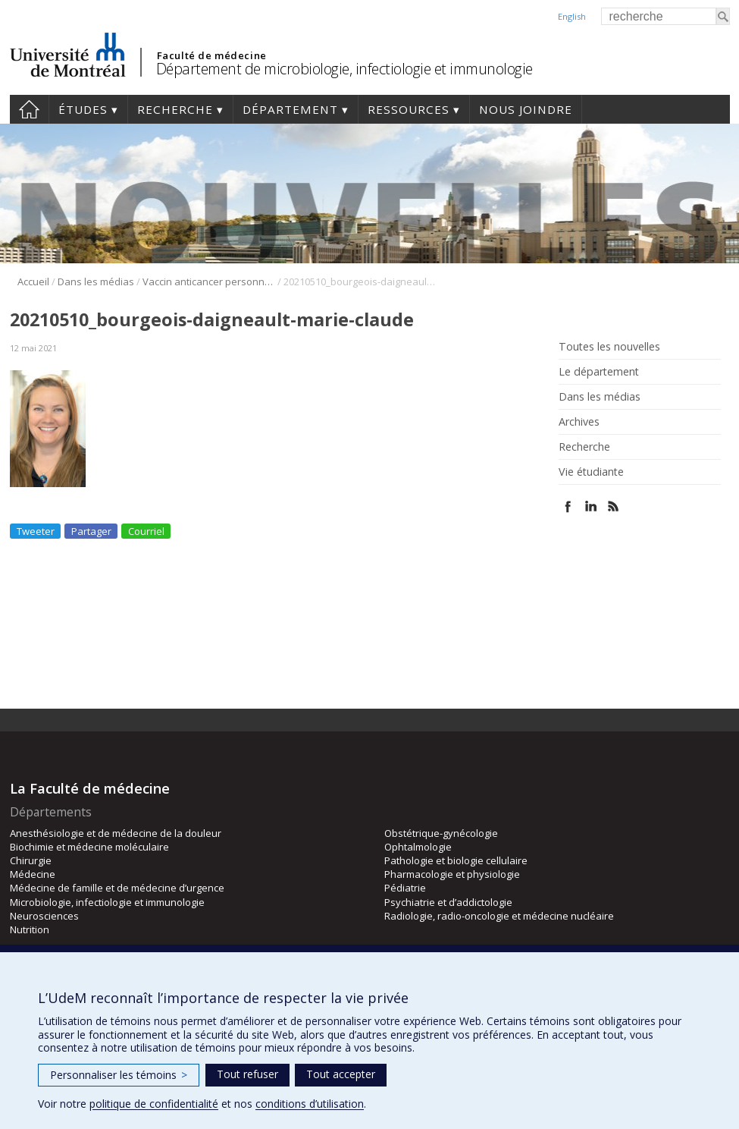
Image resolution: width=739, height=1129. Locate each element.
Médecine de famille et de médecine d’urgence (117, 888)
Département (290, 109)
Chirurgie (31, 860)
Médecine (32, 874)
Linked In (590, 506)
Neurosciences (44, 916)
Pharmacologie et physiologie (452, 874)
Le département (599, 372)
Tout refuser (247, 1074)
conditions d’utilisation (309, 1103)
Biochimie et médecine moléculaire (89, 847)
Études (83, 109)
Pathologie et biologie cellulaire (456, 860)
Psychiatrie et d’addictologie (448, 902)
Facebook (568, 506)
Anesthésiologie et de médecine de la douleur (115, 833)
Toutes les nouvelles (609, 347)
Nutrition (29, 929)
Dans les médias (96, 281)
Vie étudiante (591, 472)
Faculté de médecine (212, 55)
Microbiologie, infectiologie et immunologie (107, 902)
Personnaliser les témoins (118, 1075)
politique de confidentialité (153, 1103)
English (572, 16)
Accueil (29, 109)
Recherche (175, 109)
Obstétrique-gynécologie (441, 833)
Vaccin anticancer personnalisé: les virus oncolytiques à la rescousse (208, 281)
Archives (579, 422)
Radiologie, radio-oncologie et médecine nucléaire (499, 916)
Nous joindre (525, 109)
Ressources (408, 109)
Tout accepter (340, 1074)
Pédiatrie (405, 888)
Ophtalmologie (418, 847)
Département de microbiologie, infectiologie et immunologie (344, 68)
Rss (613, 506)
